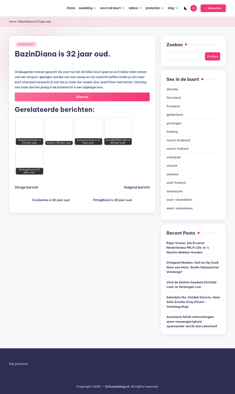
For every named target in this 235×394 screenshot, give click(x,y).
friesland (173, 106)
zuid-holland (176, 183)
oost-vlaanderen (179, 200)
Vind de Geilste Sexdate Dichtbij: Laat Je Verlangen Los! (192, 284)
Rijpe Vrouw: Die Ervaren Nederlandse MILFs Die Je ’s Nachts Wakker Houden (188, 247)
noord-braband (178, 140)
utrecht (172, 166)
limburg (172, 132)
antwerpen (175, 191)
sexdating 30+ (26, 44)
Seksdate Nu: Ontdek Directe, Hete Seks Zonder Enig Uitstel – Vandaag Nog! (193, 302)
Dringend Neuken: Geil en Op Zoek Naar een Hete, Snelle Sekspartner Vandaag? (193, 267)
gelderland (175, 115)
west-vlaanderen (180, 208)
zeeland (172, 174)
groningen (174, 123)
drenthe (172, 89)
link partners (18, 364)
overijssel (174, 157)
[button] (213, 8)
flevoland (174, 98)
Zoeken (175, 44)
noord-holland (177, 149)
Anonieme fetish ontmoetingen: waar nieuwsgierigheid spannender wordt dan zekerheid (192, 321)
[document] (193, 149)
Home (12, 21)
